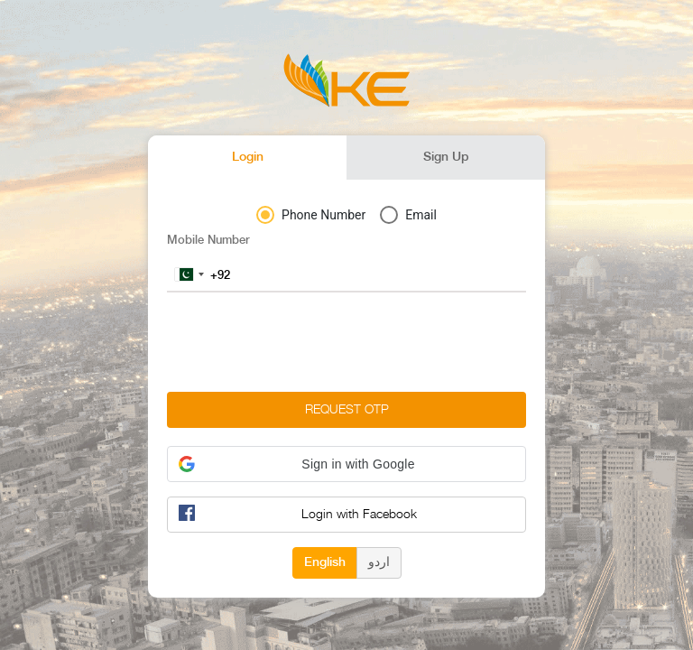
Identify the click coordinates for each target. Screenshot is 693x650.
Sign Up (446, 157)
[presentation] (304, 342)
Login (247, 157)
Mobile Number (208, 240)
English (325, 561)
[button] (346, 464)
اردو (379, 561)
